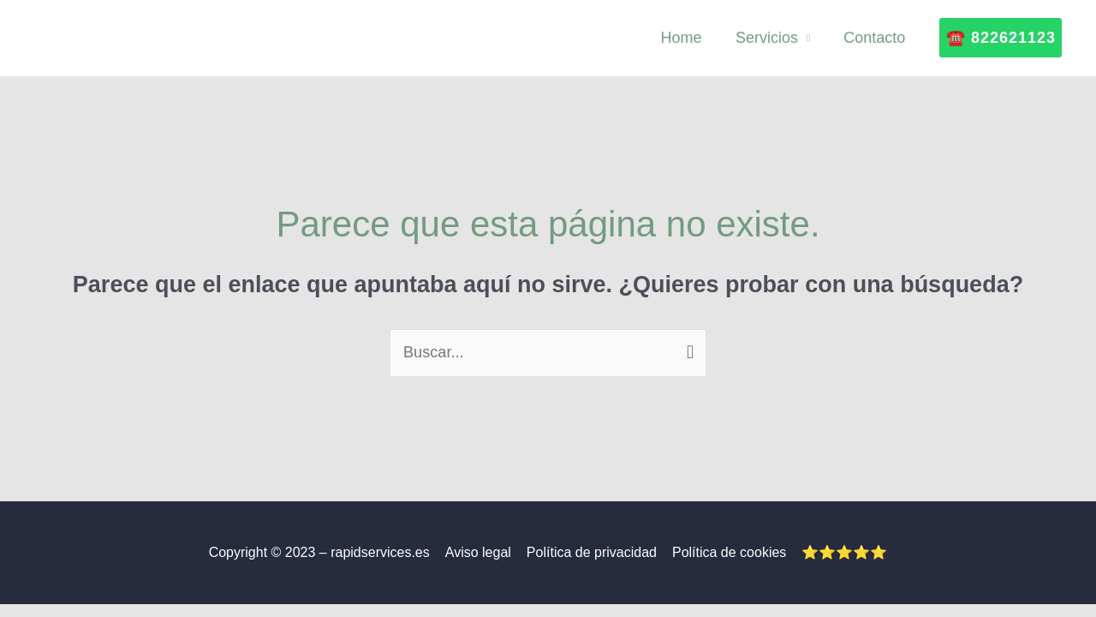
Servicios (771, 37)
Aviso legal (480, 552)
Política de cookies (727, 552)
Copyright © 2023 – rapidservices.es (322, 552)
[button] (1000, 37)
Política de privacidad (592, 552)
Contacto (876, 37)
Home (688, 37)
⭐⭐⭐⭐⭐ (841, 552)
